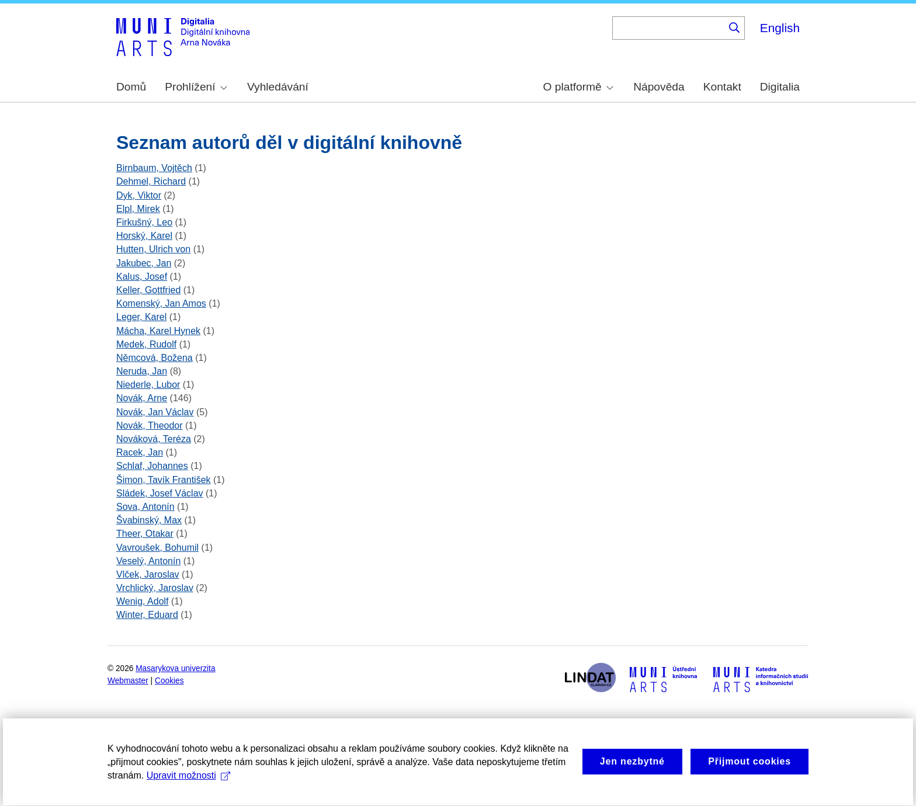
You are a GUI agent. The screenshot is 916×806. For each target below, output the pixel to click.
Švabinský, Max (149, 520)
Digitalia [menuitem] (780, 86)
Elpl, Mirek (138, 209)
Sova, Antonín (145, 507)
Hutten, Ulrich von (153, 249)
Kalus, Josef (141, 277)
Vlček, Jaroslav (147, 574)
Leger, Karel (141, 317)
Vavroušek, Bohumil (157, 548)
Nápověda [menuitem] (658, 86)
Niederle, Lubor (148, 385)
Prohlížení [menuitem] (196, 86)
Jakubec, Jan (143, 263)
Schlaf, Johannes (152, 466)
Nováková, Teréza (153, 439)
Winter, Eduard (147, 615)
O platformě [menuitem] (578, 86)
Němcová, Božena (154, 358)
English (780, 27)
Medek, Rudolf (146, 344)
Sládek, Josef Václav (159, 493)
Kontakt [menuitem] (722, 86)
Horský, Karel (144, 236)
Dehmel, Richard (151, 181)
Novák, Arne (141, 398)
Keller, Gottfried (148, 290)
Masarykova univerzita (175, 668)
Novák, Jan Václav (155, 412)
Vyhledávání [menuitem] (277, 86)
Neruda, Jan (141, 371)
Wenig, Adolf (142, 601)
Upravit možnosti (188, 796)
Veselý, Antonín (148, 561)
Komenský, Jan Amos (161, 303)
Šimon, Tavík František (163, 480)
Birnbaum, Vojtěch (154, 168)
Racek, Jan (139, 452)
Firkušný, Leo (144, 222)
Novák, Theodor (149, 425)
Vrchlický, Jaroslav (154, 588)
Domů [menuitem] (131, 86)
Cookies (169, 680)
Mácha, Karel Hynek (158, 331)
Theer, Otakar (145, 534)
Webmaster (127, 680)
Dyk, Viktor (138, 195)
